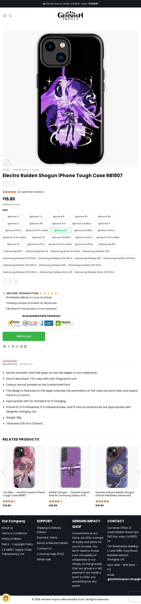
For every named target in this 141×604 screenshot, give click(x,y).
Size (5, 210)
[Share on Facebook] (9, 346)
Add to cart (24, 336)
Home (6, 170)
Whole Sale (44, 559)
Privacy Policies (11, 539)
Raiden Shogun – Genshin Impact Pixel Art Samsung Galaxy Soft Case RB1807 (69, 494)
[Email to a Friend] (17, 346)
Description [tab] (10, 364)
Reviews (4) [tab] (26, 364)
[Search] (10, 15)
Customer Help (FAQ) (50, 554)
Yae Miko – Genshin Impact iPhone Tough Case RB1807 (24, 494)
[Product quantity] (10, 281)
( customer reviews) (30, 192)
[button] (13, 216)
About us (7, 528)
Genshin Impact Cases (25, 170)
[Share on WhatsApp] (4, 346)
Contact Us (44, 548)
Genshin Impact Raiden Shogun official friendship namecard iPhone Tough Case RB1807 (114, 494)
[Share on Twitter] (13, 346)
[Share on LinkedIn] (25, 346)
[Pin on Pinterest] (21, 346)
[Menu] (5, 15)
